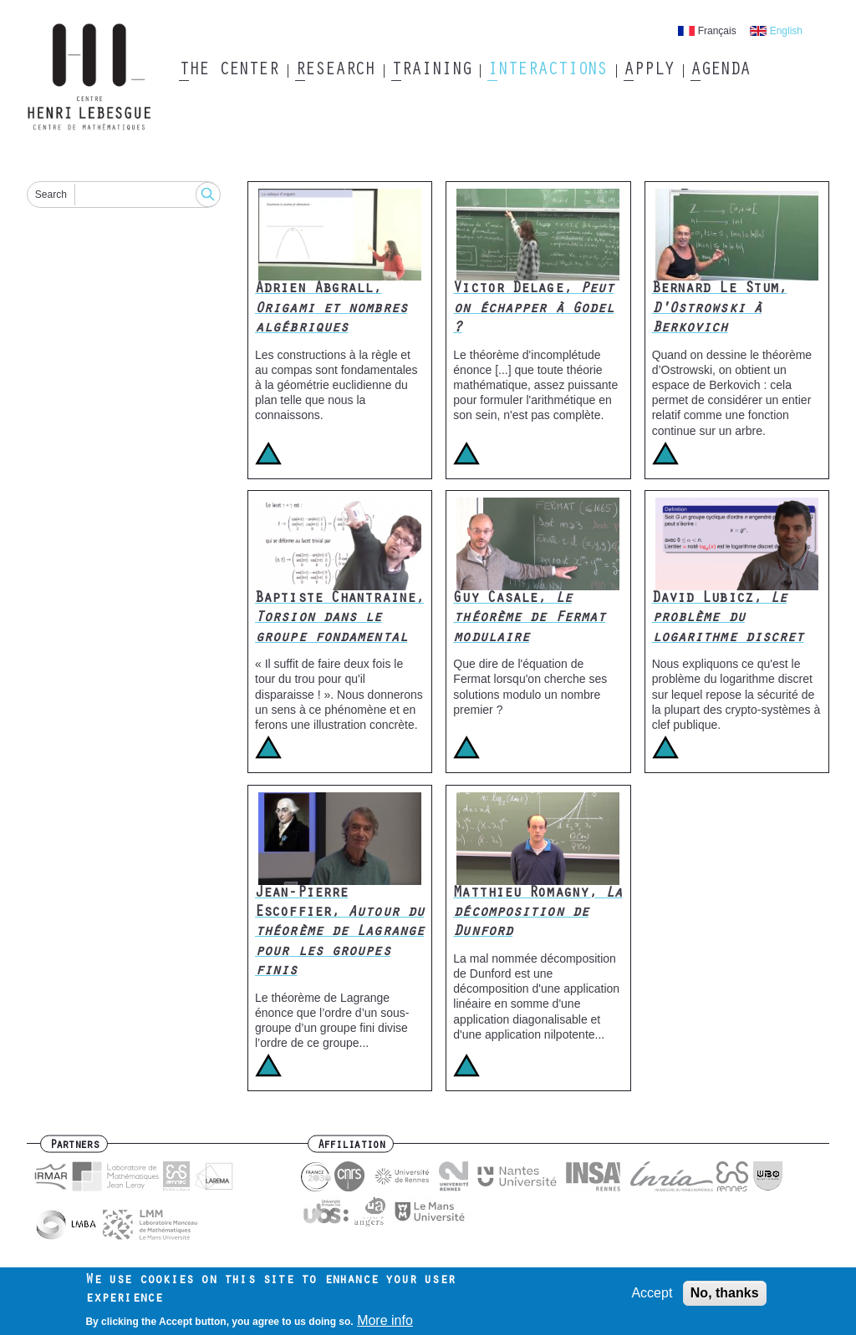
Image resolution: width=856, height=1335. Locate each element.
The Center (228, 71)
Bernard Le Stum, (719, 309)
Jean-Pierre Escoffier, (339, 933)
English (786, 31)
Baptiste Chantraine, (339, 619)
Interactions (547, 71)
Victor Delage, (533, 309)
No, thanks (724, 1298)
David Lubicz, (728, 619)
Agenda (720, 71)
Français (717, 31)
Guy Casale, (529, 619)
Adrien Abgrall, (331, 309)
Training (431, 71)
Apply (649, 71)
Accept (651, 1298)
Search (51, 194)
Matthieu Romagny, (537, 914)
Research (334, 71)
